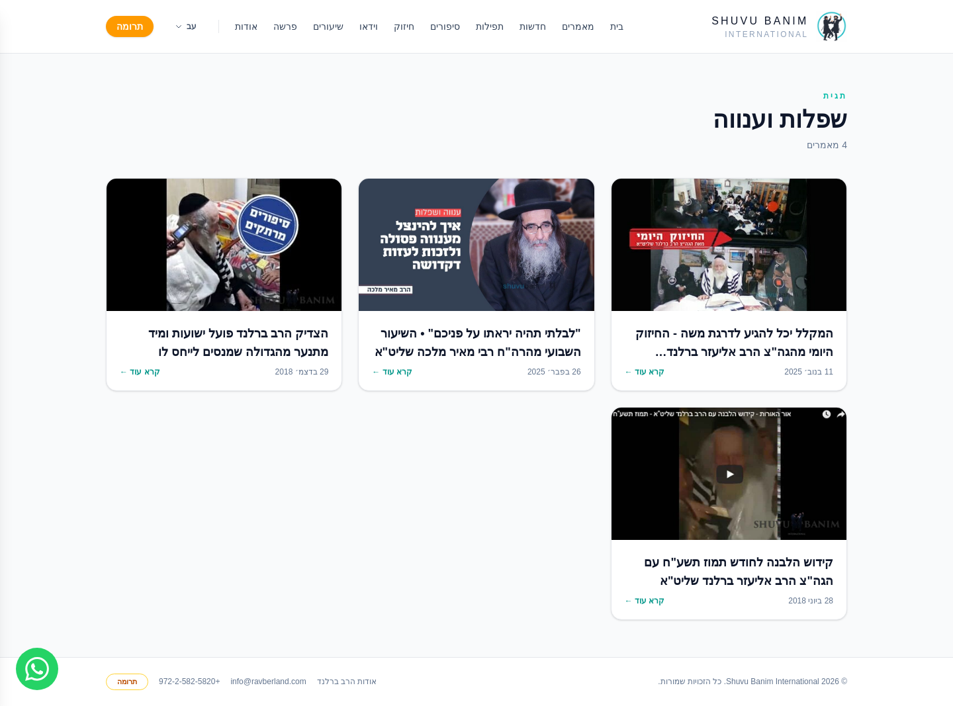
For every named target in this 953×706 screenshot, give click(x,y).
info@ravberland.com (268, 681)
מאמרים (578, 26)
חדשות (533, 26)
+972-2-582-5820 (189, 681)
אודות (246, 26)
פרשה (285, 26)
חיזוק (404, 26)
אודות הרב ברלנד (347, 681)
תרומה (129, 26)
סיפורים (445, 26)
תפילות (490, 26)
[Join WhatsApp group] (37, 669)
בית (616, 26)
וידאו (368, 26)
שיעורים (328, 26)
